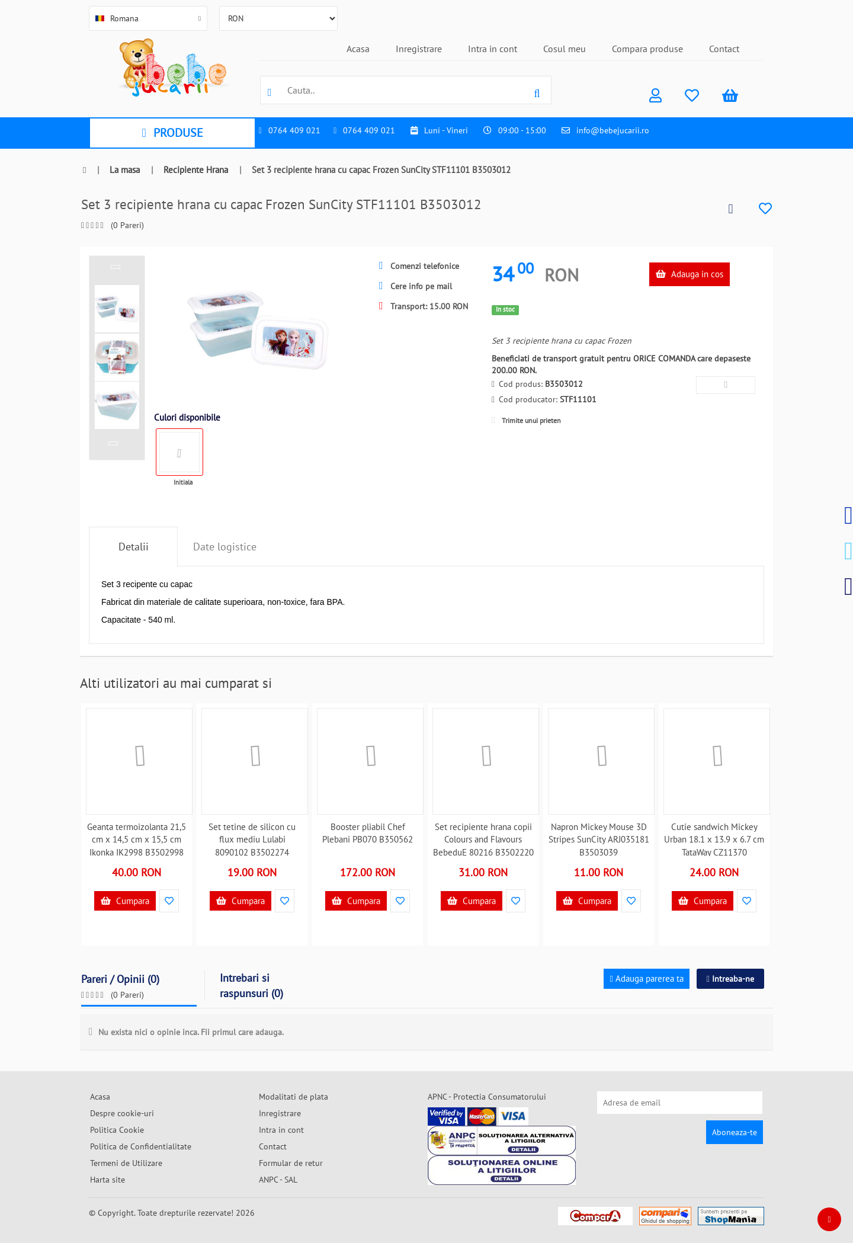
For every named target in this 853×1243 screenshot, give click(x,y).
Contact (724, 49)
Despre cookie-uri (122, 1113)
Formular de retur (291, 1163)
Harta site (107, 1179)
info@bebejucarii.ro (612, 130)
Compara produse (647, 49)
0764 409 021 (294, 130)
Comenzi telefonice (419, 266)
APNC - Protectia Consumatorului (487, 1096)
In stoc (505, 309)
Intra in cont (492, 49)
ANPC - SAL (278, 1179)
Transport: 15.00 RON (423, 306)
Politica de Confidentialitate (140, 1146)
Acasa (358, 49)
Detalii (133, 546)
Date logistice (224, 546)
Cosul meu (564, 49)
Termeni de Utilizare (126, 1163)
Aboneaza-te (734, 1132)
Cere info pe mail (415, 286)
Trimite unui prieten (526, 420)
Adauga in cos (689, 274)
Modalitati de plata (293, 1096)
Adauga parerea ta (646, 978)
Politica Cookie (117, 1130)
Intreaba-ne (730, 978)
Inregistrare (419, 49)
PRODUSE (172, 132)
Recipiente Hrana (195, 169)
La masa (125, 169)
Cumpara (125, 900)
